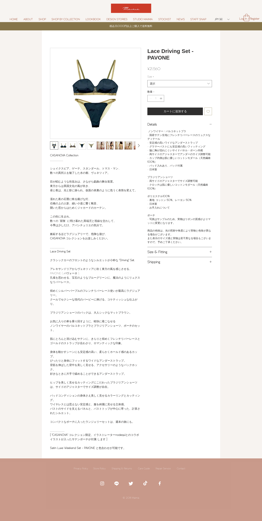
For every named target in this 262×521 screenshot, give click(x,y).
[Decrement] (150, 98)
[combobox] (179, 83)
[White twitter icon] (131, 483)
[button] (66, 19)
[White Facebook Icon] (159, 483)
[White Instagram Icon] (102, 483)
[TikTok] (145, 483)
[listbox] (222, 19)
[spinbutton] (155, 98)
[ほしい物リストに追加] (208, 111)
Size (150, 76)
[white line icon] (116, 483)
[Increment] (161, 98)
